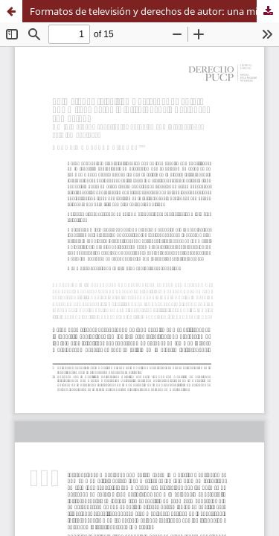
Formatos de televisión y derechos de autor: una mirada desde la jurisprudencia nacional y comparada (154, 11)
